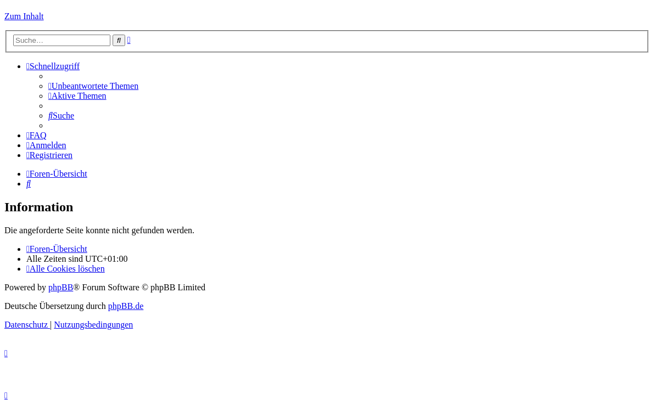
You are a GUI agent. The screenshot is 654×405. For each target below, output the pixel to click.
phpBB (60, 287)
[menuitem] (93, 86)
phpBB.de (125, 306)
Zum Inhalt (24, 16)
